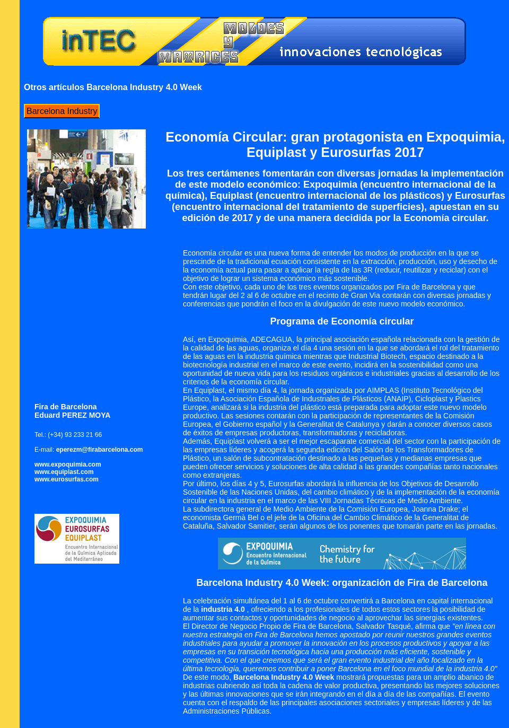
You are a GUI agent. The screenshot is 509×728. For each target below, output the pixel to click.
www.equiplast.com (64, 472)
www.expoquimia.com (67, 464)
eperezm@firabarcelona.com (99, 449)
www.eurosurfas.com (66, 479)
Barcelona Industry (62, 111)
